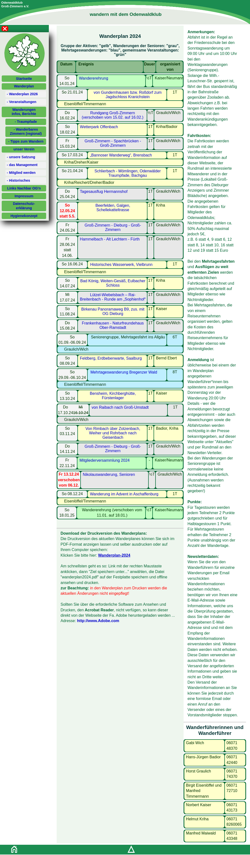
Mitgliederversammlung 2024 (105, 460)
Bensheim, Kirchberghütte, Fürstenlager (113, 395)
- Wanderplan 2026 (22, 94)
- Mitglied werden (21, 173)
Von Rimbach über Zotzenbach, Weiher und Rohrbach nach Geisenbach (112, 433)
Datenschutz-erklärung (24, 206)
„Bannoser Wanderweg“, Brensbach (121, 155)
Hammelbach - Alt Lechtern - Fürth (110, 239)
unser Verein (23, 149)
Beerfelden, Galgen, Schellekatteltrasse (112, 207)
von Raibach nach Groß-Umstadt (120, 407)
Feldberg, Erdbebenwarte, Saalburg (111, 358)
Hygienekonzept (23, 216)
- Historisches (18, 180)
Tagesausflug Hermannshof (103, 191)
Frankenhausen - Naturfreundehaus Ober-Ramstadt (113, 325)
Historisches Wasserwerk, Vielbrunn (121, 264)
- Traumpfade (26, 122)
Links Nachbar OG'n (24, 188)
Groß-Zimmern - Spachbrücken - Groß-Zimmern (113, 143)
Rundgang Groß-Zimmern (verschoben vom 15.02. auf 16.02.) (113, 115)
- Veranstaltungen (21, 102)
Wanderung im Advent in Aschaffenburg (124, 494)
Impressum (24, 196)
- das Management (22, 165)
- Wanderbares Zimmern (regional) (26, 131)
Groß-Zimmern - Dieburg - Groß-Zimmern (113, 227)
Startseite (24, 79)
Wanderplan (24, 86)
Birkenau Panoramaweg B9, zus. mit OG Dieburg (113, 311)
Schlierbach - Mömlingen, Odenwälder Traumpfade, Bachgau (127, 173)
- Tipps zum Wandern (25, 141)
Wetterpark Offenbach (99, 127)
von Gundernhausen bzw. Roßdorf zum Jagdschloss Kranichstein (127, 94)
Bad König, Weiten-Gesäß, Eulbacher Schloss (113, 283)
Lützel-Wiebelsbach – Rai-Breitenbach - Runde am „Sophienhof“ (113, 297)
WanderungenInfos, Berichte (24, 112)
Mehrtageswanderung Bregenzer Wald (123, 372)
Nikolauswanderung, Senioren (109, 474)
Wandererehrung (93, 78)
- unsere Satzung (21, 157)
